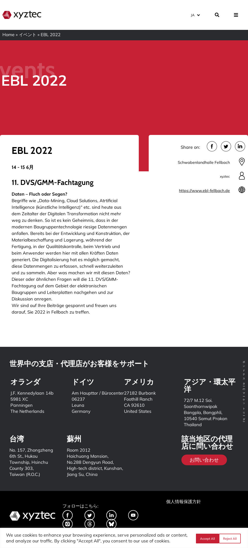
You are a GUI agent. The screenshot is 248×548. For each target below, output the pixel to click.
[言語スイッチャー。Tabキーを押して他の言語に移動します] (195, 14)
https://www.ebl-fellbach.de (204, 190)
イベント (27, 34)
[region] (124, 538)
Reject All (206, 538)
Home (8, 34)
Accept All (230, 538)
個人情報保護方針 (183, 501)
